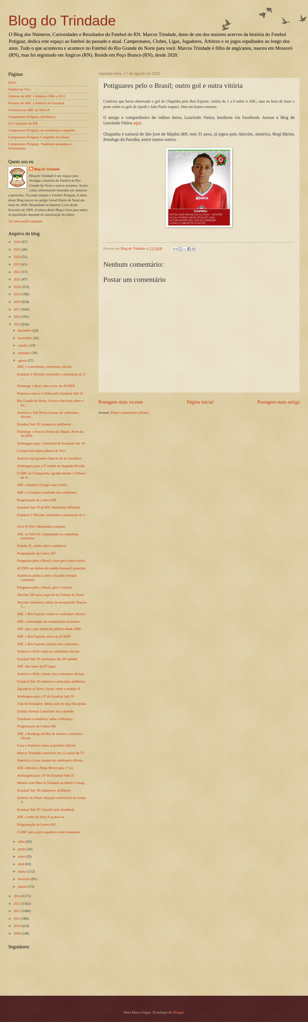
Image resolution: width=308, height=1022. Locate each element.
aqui (137, 123)
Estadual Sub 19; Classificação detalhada (45, 809)
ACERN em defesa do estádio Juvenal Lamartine (51, 568)
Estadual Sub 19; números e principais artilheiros (51, 681)
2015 (18, 324)
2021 (18, 279)
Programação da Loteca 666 (36, 726)
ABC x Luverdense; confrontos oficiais (44, 367)
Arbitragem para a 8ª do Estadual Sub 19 (45, 775)
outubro (23, 345)
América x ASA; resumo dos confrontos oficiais (50, 674)
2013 (18, 903)
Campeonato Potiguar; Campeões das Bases (38, 137)
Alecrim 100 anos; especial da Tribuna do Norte (50, 595)
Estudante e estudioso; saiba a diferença (44, 719)
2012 (18, 911)
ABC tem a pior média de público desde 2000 (49, 629)
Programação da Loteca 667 (36, 553)
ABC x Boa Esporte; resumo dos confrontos (47, 644)
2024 (18, 257)
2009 (18, 933)
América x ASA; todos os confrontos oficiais (48, 651)
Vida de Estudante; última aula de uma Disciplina (51, 704)
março (22, 871)
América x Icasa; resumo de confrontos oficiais (50, 760)
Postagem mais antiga (278, 402)
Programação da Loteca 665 (36, 824)
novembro (25, 338)
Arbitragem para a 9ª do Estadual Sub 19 (45, 696)
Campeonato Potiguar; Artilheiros (31, 117)
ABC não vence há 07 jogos (36, 666)
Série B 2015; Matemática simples (41, 526)
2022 (18, 272)
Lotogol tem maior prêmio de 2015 (41, 451)
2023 (18, 264)
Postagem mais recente (120, 402)
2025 (18, 249)
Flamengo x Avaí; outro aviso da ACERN (46, 386)
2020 (18, 287)
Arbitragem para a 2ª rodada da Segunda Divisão (51, 466)
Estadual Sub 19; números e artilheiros (44, 424)
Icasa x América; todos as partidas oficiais (46, 745)
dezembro (25, 330)
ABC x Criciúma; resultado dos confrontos (47, 492)
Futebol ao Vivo (19, 89)
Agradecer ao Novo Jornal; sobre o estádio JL (49, 689)
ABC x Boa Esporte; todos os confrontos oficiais (51, 614)
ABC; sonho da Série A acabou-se (40, 817)
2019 (18, 294)
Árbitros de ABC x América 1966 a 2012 (36, 96)
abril (21, 864)
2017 (18, 309)
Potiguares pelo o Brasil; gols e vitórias (44, 587)
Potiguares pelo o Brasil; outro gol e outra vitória (51, 561)
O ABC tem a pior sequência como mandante (48, 832)
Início (12, 82)
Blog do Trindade (62, 20)
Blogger (178, 1012)
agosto (23, 360)
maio (22, 856)
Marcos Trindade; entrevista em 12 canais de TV (51, 753)
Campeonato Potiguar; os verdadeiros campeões (41, 130)
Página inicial (200, 402)
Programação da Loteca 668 (36, 500)
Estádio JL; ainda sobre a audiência (41, 546)
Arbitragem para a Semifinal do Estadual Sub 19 (51, 443)
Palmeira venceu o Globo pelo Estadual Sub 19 (50, 393)
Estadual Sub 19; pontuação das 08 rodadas (47, 659)
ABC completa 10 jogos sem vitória (42, 485)
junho (22, 849)
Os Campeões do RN (23, 123)
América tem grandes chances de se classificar (49, 458)
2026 (18, 242)
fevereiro (24, 879)
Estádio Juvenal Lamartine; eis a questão (45, 711)
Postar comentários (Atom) (130, 412)
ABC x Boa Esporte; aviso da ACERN (44, 636)
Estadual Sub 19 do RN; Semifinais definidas (48, 507)
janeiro (23, 886)
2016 (18, 317)
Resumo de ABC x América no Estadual (36, 103)
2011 (18, 918)
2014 (18, 896)
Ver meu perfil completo (25, 221)
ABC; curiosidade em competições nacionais (48, 621)
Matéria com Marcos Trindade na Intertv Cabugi (51, 783)
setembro (25, 353)
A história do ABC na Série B (29, 110)
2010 (18, 926)
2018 (18, 302)
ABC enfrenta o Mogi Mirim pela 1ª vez (45, 768)
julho (22, 841)
